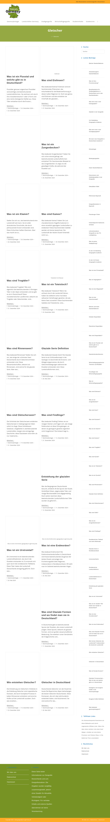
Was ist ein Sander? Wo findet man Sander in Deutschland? (96, 605)
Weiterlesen (10, 106)
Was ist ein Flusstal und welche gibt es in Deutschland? (20, 79)
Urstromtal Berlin (94, 559)
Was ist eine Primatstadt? (96, 270)
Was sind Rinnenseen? (20, 348)
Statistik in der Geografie (96, 112)
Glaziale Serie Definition (55, 348)
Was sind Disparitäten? (95, 335)
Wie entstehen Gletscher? (21, 682)
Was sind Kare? (93, 410)
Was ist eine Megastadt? (96, 289)
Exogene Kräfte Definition (96, 699)
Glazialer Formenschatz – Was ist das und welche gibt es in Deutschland (96, 680)
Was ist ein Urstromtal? (20, 550)
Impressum (85, 754)
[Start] (51, 36)
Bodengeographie (94, 158)
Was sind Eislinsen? (53, 80)
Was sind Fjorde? (94, 456)
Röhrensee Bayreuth (95, 196)
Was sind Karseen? (94, 419)
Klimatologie (92, 149)
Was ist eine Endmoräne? (56, 545)
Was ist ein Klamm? (18, 214)
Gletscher (56, 36)
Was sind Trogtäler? (18, 280)
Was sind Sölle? (93, 512)
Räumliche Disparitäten (96, 326)
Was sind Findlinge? (53, 415)
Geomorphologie (13, 108)
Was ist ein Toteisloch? (55, 284)
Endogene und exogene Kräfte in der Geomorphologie (96, 689)
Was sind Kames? (52, 214)
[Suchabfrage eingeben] (93, 51)
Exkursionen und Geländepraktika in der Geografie (95, 177)
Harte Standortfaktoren (95, 167)
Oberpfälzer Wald (94, 186)
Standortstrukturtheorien (96, 354)
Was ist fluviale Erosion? (96, 671)
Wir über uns (85, 748)
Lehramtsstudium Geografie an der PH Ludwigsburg (95, 233)
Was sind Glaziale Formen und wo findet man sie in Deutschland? (56, 615)
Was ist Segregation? (95, 279)
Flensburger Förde (94, 214)
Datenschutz (85, 751)
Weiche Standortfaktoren (96, 63)
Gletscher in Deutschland (56, 682)
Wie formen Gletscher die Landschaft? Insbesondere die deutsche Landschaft (96, 643)
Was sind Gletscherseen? (21, 415)
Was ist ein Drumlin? (95, 475)
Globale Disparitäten (95, 317)
